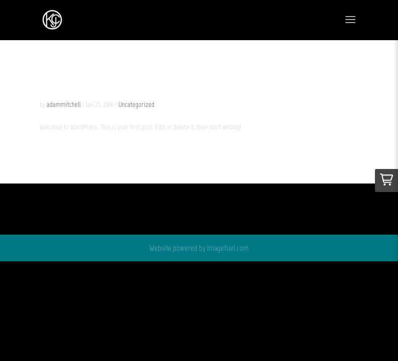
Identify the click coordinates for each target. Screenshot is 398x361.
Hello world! (93, 81)
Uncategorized (136, 104)
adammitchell (64, 104)
